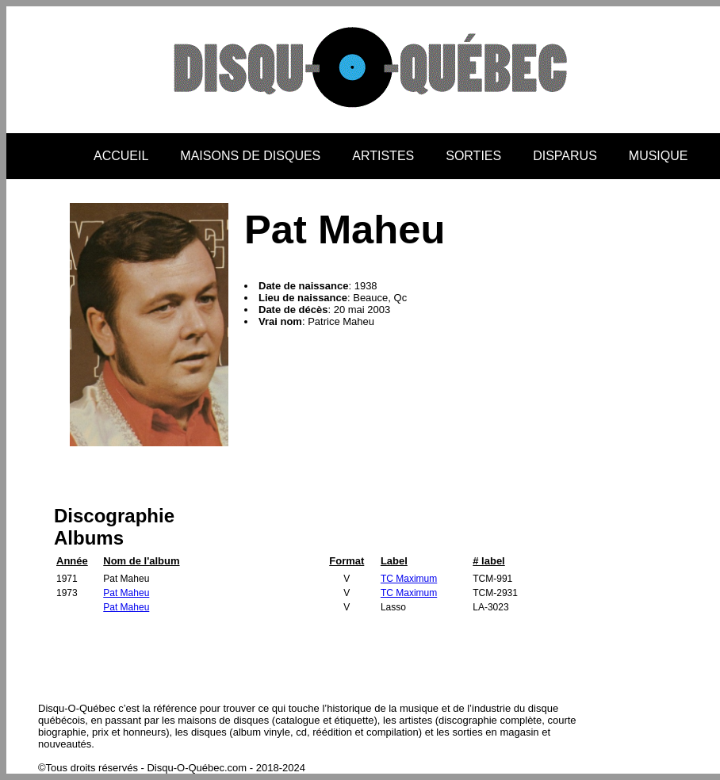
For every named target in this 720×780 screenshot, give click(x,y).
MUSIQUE (658, 155)
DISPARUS (565, 155)
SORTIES (473, 155)
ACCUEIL (121, 155)
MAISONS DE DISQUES (250, 155)
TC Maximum (409, 578)
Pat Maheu (126, 592)
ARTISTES (383, 155)
